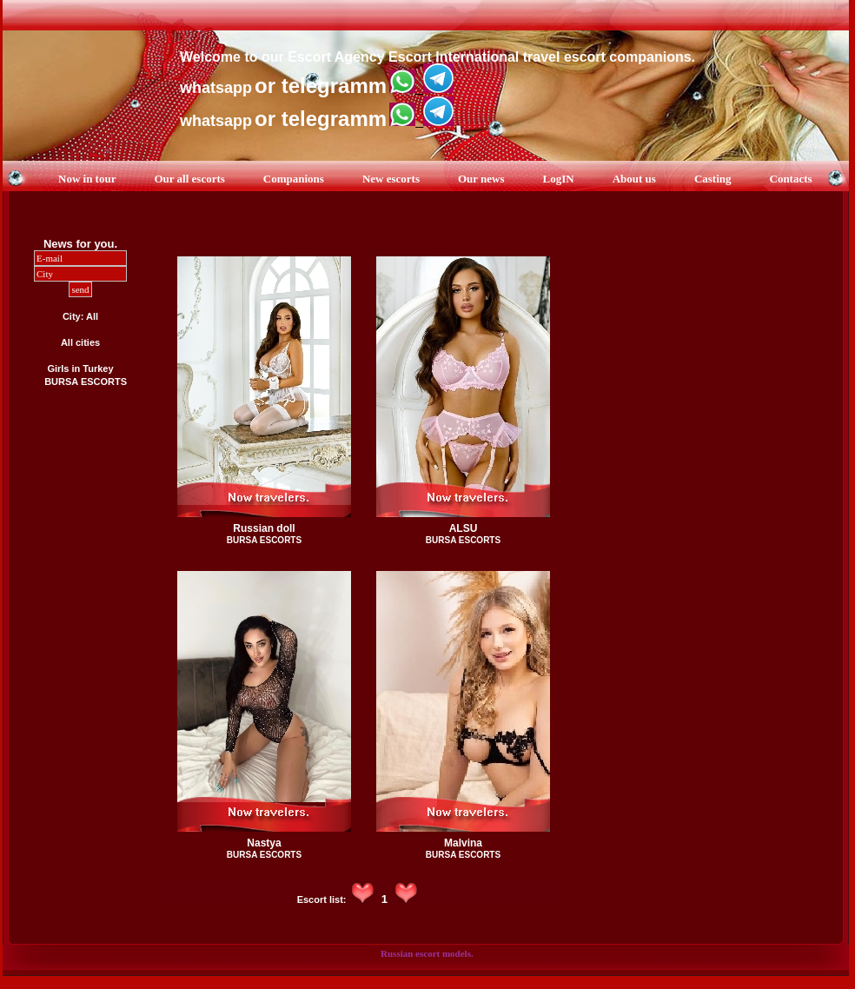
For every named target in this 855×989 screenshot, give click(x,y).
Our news (481, 178)
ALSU (463, 528)
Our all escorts (189, 178)
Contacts (791, 178)
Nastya (264, 843)
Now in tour (87, 178)
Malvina (463, 843)
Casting (713, 178)
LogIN (558, 178)
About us (634, 178)
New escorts (391, 178)
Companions (293, 178)
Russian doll (264, 528)
